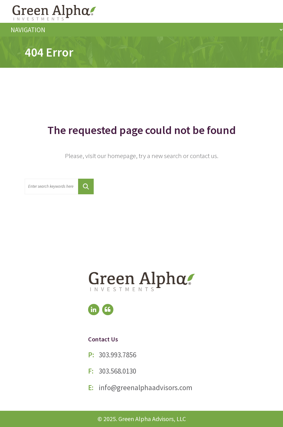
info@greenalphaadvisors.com (145, 387)
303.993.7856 (117, 354)
